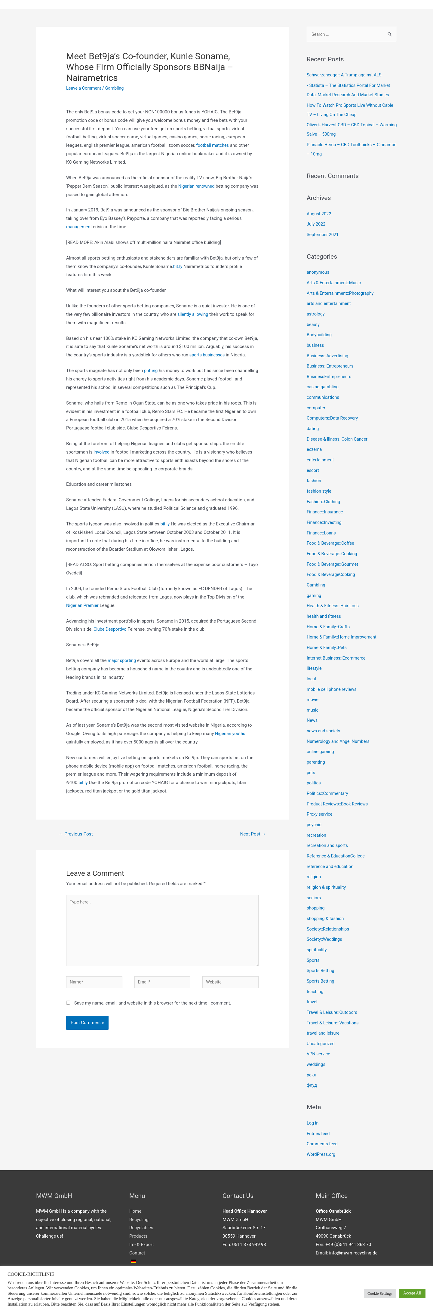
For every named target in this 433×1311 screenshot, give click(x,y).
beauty (313, 320)
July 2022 (316, 222)
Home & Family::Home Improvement (343, 625)
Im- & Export (141, 1219)
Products (138, 1211)
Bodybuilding (320, 330)
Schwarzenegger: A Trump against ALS (345, 75)
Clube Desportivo (111, 629)
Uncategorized (321, 1020)
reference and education (331, 848)
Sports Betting (321, 949)
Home (135, 1186)
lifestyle (314, 655)
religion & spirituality (327, 868)
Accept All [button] (412, 1293)
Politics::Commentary (328, 777)
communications (323, 391)
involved (102, 452)
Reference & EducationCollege (337, 838)
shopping (316, 888)
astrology (316, 310)
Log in (313, 1099)
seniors (314, 879)
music (313, 696)
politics (314, 767)
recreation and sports (328, 828)
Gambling (116, 88)
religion (314, 858)
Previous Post (76, 834)
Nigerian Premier (83, 605)
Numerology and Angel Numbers (339, 726)
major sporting (122, 660)
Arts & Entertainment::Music (335, 279)
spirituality (317, 929)
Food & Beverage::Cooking (333, 543)
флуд (312, 1061)
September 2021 (323, 232)
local (311, 665)
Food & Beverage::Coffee (331, 533)
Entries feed (318, 1109)
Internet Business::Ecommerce (337, 645)
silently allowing (193, 314)
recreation (317, 817)
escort (313, 462)
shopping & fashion (326, 899)
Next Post (252, 834)
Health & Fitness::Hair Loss (334, 594)
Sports (313, 939)
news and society (324, 716)
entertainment (321, 452)
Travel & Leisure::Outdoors (333, 990)
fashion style (319, 482)
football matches (213, 145)
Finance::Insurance (325, 503)
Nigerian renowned (197, 186)
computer (316, 401)
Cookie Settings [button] (379, 1293)
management (79, 227)
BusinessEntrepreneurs (330, 371)
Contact (137, 1227)
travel (312, 980)
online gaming (321, 736)
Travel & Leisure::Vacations (334, 1000)
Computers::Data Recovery (333, 411)
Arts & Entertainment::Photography (341, 290)
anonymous (318, 269)
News (312, 706)
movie (313, 685)
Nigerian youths (230, 734)
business (316, 340)
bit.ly (178, 266)
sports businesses (207, 355)
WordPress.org (321, 1129)
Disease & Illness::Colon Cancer (338, 432)
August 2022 (319, 212)
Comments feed (323, 1119)
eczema (314, 442)
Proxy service (320, 797)
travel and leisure (324, 1010)
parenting (316, 746)
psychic (314, 807)
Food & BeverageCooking (332, 564)
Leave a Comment (84, 88)
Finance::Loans (322, 523)
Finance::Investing (325, 513)
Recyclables (141, 1202)
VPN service (319, 1031)
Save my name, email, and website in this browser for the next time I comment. (152, 1007)
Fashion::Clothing (324, 493)
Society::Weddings (325, 919)
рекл (312, 1051)
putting (151, 371)
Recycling (139, 1194)
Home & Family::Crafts (329, 614)
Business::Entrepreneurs (331, 361)
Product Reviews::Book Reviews (338, 787)
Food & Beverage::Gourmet (333, 554)
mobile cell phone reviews (332, 676)
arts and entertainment (329, 300)
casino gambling (323, 381)
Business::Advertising (328, 351)
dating (313, 422)
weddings (316, 1041)
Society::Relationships (329, 909)
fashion (314, 472)
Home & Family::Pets (327, 635)
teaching (315, 970)
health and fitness (324, 604)
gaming (314, 584)
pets (311, 757)
